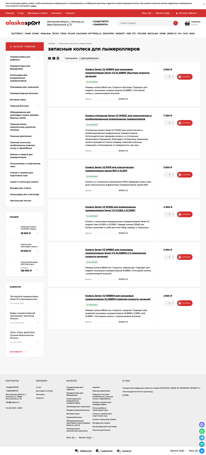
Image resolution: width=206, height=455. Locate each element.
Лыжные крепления (101, 391)
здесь (33, 6)
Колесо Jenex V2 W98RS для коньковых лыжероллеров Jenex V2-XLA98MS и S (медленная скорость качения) (115, 253)
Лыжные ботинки (74, 417)
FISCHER (141, 33)
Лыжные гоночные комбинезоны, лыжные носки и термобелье (102, 396)
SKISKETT (120, 33)
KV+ (180, 33)
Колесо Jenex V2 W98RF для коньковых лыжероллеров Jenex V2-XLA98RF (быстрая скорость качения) (117, 73)
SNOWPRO (108, 33)
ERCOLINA (152, 33)
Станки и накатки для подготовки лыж (102, 415)
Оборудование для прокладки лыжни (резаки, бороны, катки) (78, 423)
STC (134, 33)
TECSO (55, 33)
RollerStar (46, 33)
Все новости (18, 352)
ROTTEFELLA (94, 33)
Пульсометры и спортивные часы (100, 409)
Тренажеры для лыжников (78, 406)
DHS (185, 33)
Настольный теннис (101, 430)
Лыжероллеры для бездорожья (74, 394)
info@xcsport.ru (12, 402)
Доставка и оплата (37, 13)
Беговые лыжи (72, 414)
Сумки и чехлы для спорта (104, 419)
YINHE (28, 33)
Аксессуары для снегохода (104, 426)
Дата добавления (88, 58)
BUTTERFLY (17, 33)
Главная (10, 13)
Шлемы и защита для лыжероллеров (101, 403)
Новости (70, 13)
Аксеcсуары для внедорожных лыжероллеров (73, 401)
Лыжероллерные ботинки (78, 410)
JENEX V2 (172, 33)
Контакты (56, 13)
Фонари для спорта (101, 423)
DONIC (35, 33)
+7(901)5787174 (100, 24)
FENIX (63, 33)
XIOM (192, 33)
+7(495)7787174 (100, 21)
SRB (128, 33)
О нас (21, 13)
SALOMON (81, 33)
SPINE (163, 33)
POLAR (71, 33)
